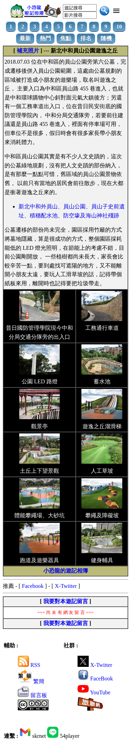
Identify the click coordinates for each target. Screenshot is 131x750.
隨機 (106, 38)
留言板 (32, 695)
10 (119, 27)
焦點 (65, 38)
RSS (29, 665)
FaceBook (95, 678)
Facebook (33, 586)
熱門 (45, 38)
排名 (86, 38)
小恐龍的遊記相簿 (65, 571)
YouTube (94, 692)
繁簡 (31, 681)
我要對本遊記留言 (65, 601)
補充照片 (28, 51)
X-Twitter (66, 586)
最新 (25, 38)
